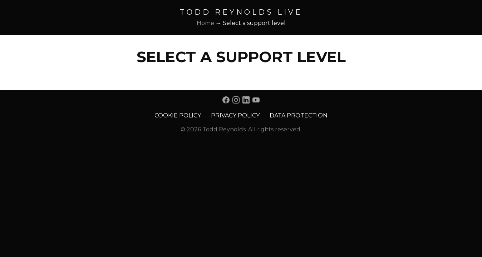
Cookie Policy (177, 115)
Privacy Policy (235, 115)
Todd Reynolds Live (241, 12)
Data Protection (299, 115)
